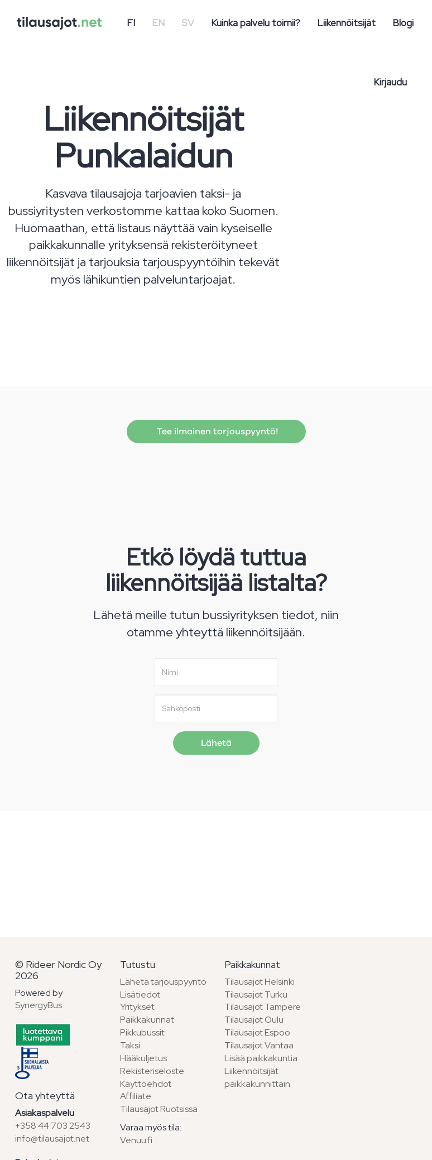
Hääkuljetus (143, 1058)
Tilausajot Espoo (257, 1032)
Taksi (130, 1045)
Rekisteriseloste (152, 1071)
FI (131, 23)
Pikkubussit (142, 1032)
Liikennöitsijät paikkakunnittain (257, 1077)
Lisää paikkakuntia (260, 1058)
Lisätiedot (140, 994)
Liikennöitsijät (346, 23)
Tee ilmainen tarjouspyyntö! (216, 431)
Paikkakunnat (147, 1019)
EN (158, 23)
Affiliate (135, 1096)
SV (187, 23)
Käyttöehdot (145, 1084)
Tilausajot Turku (255, 994)
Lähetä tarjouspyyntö (163, 982)
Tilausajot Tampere (262, 1007)
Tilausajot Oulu (254, 1019)
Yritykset (137, 1007)
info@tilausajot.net (52, 1138)
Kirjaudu (390, 82)
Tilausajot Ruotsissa (159, 1109)
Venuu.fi (136, 1140)
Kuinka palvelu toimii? (255, 23)
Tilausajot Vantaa (259, 1045)
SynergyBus (38, 1005)
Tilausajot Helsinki (259, 982)
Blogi (403, 23)
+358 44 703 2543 (52, 1126)
